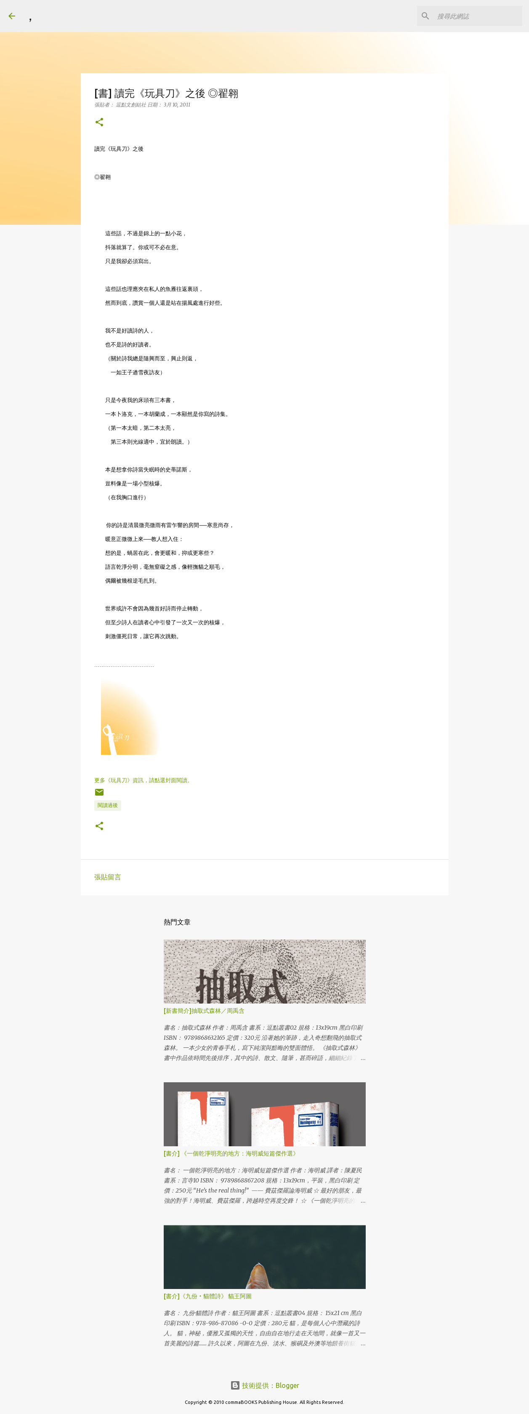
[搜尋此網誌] (478, 16)
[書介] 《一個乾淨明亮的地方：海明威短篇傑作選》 (231, 1153)
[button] (99, 122)
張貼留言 (107, 877)
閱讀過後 (108, 805)
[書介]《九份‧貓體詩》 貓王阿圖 (208, 1296)
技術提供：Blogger (264, 1385)
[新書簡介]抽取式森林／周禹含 (204, 1010)
